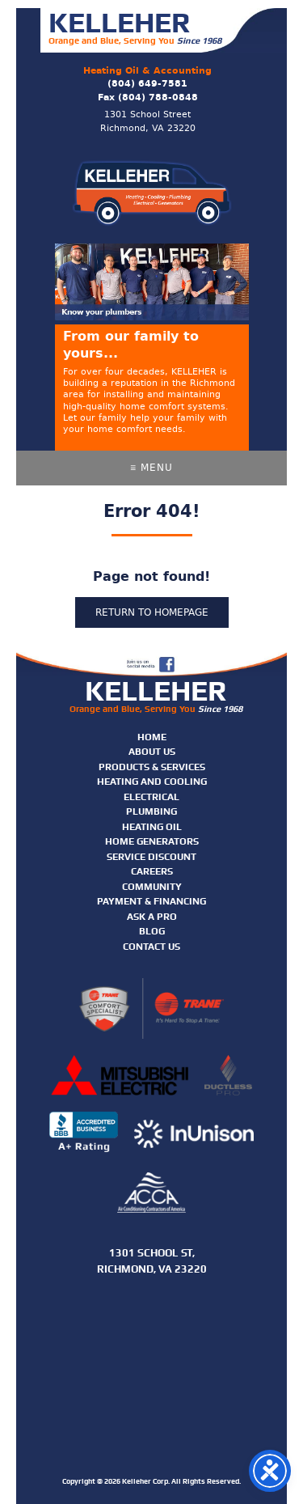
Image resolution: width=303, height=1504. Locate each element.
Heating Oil (152, 826)
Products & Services (152, 767)
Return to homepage (151, 612)
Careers (152, 871)
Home (151, 737)
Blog (152, 931)
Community (152, 886)
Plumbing (151, 811)
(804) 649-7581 (147, 83)
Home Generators (152, 841)
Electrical (151, 797)
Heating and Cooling (152, 781)
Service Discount (151, 856)
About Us (151, 751)
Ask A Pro (152, 916)
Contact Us (151, 946)
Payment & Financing (151, 901)
